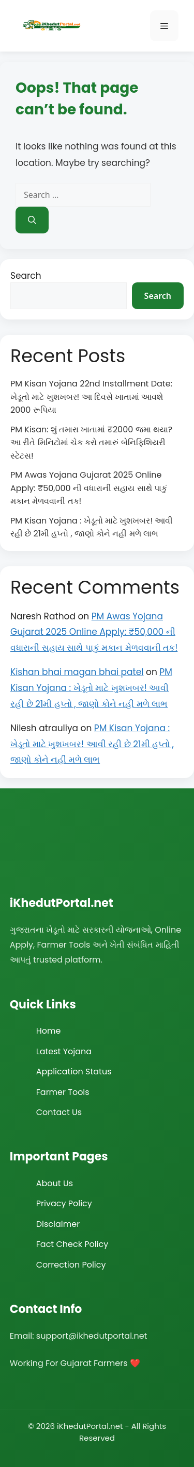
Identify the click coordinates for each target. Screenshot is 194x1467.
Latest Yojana (64, 1051)
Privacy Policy (64, 1203)
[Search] (32, 220)
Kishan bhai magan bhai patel (77, 672)
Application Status (74, 1071)
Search (25, 275)
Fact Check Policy (72, 1244)
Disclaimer (58, 1224)
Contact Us (59, 1112)
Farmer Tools (62, 1092)
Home (48, 1031)
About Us (54, 1183)
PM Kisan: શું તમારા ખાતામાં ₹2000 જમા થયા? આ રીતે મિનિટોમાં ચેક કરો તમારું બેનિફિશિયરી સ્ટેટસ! (91, 443)
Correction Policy (71, 1265)
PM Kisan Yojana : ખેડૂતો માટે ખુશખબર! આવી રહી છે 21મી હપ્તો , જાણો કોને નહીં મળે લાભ (91, 688)
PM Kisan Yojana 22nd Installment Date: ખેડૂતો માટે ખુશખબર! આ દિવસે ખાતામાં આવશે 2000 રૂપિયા (91, 397)
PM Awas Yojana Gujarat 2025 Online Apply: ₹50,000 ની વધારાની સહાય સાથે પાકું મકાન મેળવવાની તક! (88, 488)
